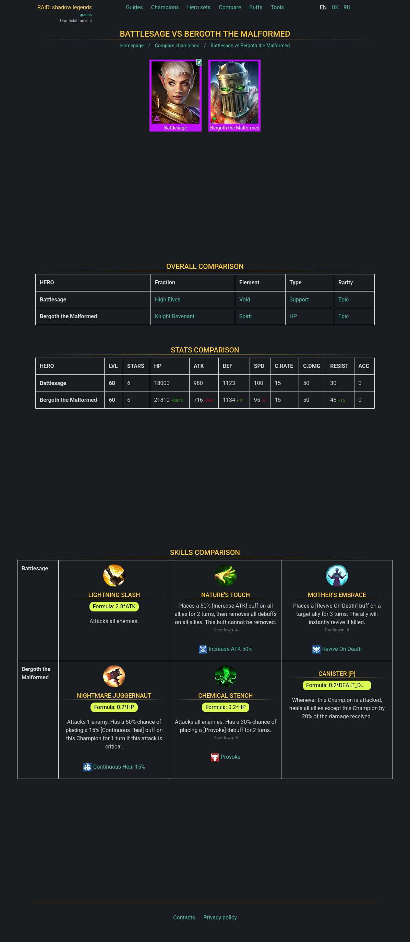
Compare (230, 7)
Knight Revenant (175, 316)
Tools (277, 7)
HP (293, 316)
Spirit (245, 316)
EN (323, 7)
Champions (165, 7)
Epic (343, 299)
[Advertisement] (205, 191)
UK (334, 7)
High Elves (167, 299)
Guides (134, 7)
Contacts (184, 917)
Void (244, 299)
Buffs (255, 7)
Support (299, 299)
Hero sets (199, 7)
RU (346, 7)
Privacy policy (220, 917)
